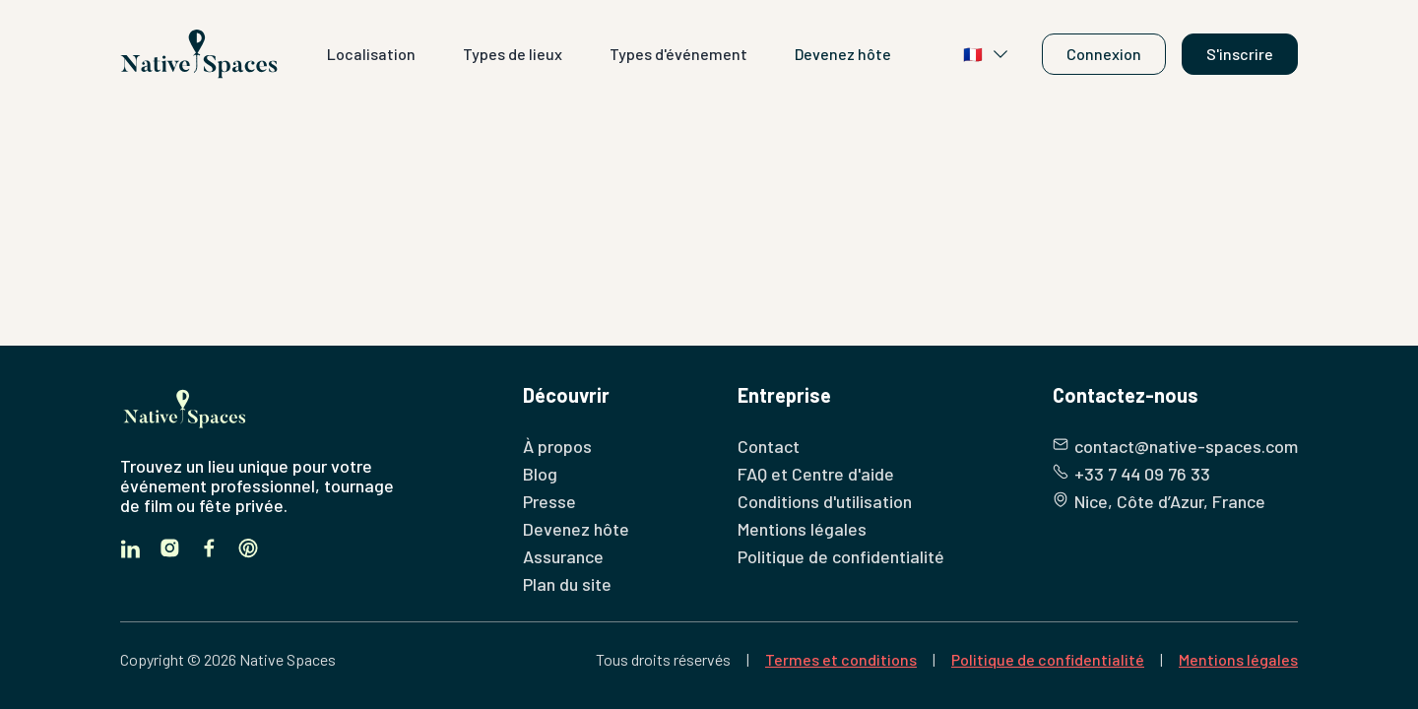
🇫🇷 (986, 54)
